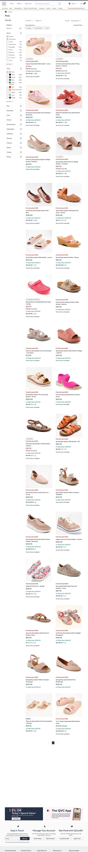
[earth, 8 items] (14, 60)
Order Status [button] (38, 838)
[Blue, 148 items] (14, 80)
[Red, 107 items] (14, 87)
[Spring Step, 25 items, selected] (14, 39)
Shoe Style (10, 110)
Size (8, 106)
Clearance (42, 8)
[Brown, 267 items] (14, 77)
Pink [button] (47, 28)
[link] (34, 20)
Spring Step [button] (38, 28)
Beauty (54, 8)
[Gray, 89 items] (14, 95)
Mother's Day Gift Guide (30, 8)
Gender (9, 120)
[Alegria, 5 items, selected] (14, 36)
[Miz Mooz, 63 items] (14, 55)
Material (9, 143)
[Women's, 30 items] (14, 28)
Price (8, 115)
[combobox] (46, 3)
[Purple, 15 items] (14, 98)
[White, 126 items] (14, 92)
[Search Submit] (59, 3)
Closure (9, 152)
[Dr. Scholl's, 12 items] (14, 58)
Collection (10, 134)
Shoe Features (11, 124)
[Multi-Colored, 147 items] (14, 83)
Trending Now (18, 8)
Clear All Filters (78, 25)
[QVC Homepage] (6, 12)
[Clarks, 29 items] (14, 42)
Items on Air (28, 3)
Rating (9, 157)
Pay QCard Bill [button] (64, 838)
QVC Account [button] (50, 838)
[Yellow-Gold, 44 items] (14, 90)
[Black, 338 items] (14, 75)
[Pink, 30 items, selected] (14, 72)
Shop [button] (11, 3)
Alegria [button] (29, 28)
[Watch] (19, 3)
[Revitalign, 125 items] (14, 47)
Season (9, 147)
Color (8, 68)
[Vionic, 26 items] (14, 50)
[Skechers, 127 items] (14, 52)
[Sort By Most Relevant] (76, 21)
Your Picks (5, 8)
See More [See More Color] (9, 101)
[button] (69, 3)
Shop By (9, 138)
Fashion (48, 8)
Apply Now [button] (77, 838)
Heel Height (10, 129)
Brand (8, 33)
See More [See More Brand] (9, 64)
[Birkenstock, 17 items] (14, 44)
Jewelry (60, 8)
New (11, 8)
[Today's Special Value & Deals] (76, 8)
